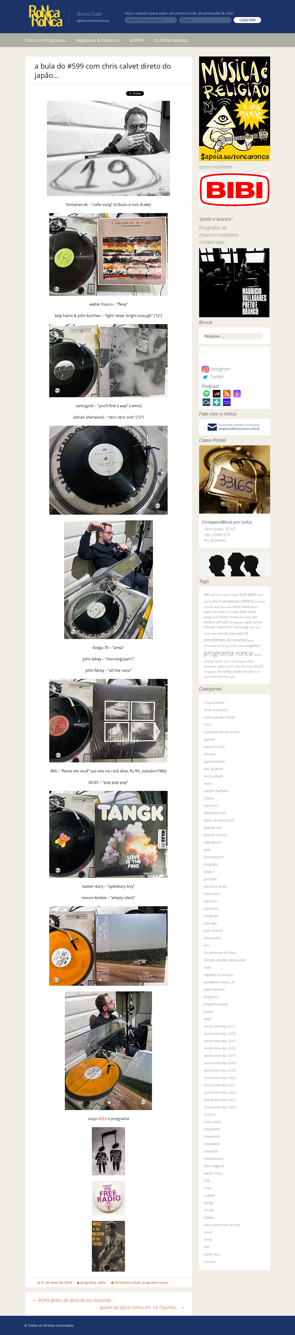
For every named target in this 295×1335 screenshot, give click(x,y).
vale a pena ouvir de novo (222, 1225)
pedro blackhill (214, 989)
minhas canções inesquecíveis (225, 960)
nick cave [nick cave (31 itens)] (254, 627)
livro (207, 945)
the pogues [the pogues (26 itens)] (210, 671)
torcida (209, 1210)
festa (207, 849)
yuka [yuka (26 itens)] (232, 676)
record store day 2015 (219, 1041)
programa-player (216, 1004)
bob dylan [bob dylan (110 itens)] (248, 594)
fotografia (211, 864)
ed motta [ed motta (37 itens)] (218, 612)
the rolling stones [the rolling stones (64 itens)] (229, 671)
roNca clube (212, 1122)
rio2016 (209, 1114)
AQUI (102, 1118)
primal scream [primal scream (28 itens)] (237, 646)
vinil (206, 1247)
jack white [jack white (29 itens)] (245, 617)
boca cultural (213, 776)
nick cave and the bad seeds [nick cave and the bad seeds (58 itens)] (223, 633)
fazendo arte (213, 827)
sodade (209, 1195)
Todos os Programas (45, 40)
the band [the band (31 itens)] (247, 666)
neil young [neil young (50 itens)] (241, 627)
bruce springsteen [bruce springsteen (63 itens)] (226, 601)
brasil (208, 783)
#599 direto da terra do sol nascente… (73, 1300)
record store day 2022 (219, 1092)
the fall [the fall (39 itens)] (258, 666)
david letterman (215, 813)
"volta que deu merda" (220, 717)
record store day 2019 (219, 1070)
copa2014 (211, 805)
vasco (208, 1232)
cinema (209, 798)
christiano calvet (127, 1282)
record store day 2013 (219, 1026)
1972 (207, 724)
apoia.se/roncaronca (93, 20)
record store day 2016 (219, 1048)
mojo (207, 967)
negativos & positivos (218, 974)
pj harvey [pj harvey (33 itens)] (222, 646)
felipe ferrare (212, 842)
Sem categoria (214, 1166)
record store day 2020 (219, 1077)
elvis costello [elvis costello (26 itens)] (232, 612)
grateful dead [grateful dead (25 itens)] (211, 617)
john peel (210, 923)
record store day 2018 (219, 1063)
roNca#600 (212, 1144)
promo (209, 1011)
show (207, 1188)
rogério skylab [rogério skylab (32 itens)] (225, 666)
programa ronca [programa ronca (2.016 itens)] (228, 653)
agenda (209, 739)
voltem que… (213, 1254)
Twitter (212, 376)
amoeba (210, 754)
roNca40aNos (213, 1158)
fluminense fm (214, 857)
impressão (211, 908)
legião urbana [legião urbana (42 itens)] (254, 622)
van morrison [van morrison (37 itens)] (219, 677)
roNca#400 (212, 1129)
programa (88, 1282)
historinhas (212, 894)
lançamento (212, 938)
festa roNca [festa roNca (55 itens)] (248, 611)
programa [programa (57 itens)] (253, 645)
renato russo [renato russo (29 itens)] (222, 661)
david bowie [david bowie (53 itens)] (241, 606)
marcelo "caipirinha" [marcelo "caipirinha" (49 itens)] (218, 627)
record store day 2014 (219, 1033)
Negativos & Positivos (97, 40)
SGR (207, 1180)
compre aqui (211, 242)
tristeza (209, 1217)
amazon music (214, 746)
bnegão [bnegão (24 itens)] (235, 595)
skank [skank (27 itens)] (238, 666)
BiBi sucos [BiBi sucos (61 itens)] (211, 594)
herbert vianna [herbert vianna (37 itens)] (228, 617)
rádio (102, 1282)
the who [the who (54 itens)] (248, 671)
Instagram (216, 369)
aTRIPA (136, 40)
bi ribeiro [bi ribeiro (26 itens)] (225, 595)
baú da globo (213, 768)
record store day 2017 (219, 1055)
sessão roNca (213, 1173)
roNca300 (211, 1151)
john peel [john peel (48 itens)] (222, 622)
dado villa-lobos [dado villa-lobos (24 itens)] (223, 607)
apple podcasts (214, 761)
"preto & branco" (216, 710)
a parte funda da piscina (221, 732)
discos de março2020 (219, 820)
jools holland (213, 930)
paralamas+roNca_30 (219, 982)
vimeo (208, 1239)
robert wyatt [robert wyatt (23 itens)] (237, 661)
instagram (211, 916)
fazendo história (215, 835)
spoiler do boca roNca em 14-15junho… (142, 1307)
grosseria (210, 879)
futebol (209, 871)
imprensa (210, 901)
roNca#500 (212, 1136)
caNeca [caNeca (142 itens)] (247, 601)
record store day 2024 (219, 1107)
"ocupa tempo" (214, 702)
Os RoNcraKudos (171, 40)
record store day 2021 (219, 1085)
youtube (209, 1261)
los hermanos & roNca (220, 952)
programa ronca (155, 1282)
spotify (208, 1202)
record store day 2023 (219, 1099)
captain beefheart (216, 791)
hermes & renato (215, 886)
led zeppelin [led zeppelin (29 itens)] (237, 622)
